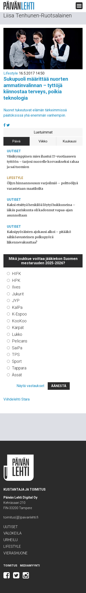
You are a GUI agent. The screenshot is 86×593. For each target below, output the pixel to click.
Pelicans (19, 341)
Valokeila (12, 533)
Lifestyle (10, 73)
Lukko (17, 334)
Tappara (19, 368)
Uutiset (14, 151)
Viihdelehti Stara (16, 399)
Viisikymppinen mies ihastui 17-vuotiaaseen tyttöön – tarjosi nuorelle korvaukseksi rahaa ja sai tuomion (43, 161)
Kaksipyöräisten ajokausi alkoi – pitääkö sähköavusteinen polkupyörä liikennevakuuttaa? (39, 237)
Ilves (16, 287)
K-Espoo (19, 314)
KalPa (17, 307)
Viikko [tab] (43, 141)
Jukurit (18, 293)
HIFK (16, 273)
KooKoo (19, 320)
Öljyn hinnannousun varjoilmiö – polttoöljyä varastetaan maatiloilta (42, 185)
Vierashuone (15, 553)
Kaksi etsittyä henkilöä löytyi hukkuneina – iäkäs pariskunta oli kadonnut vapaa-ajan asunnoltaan (41, 210)
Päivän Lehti (18, 5)
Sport (17, 361)
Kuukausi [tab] (69, 141)
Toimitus (10, 565)
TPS (16, 354)
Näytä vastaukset (30, 386)
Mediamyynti (30, 565)
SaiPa (17, 347)
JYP (15, 300)
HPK (16, 280)
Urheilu (10, 540)
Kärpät (18, 327)
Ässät (17, 374)
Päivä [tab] (16, 141)
